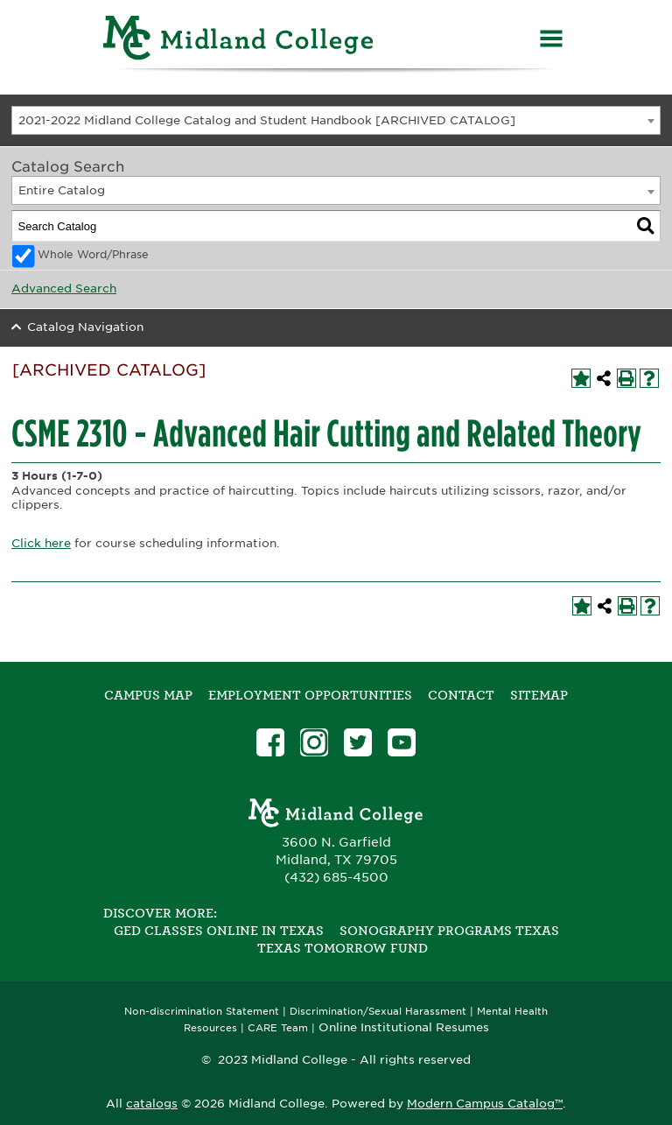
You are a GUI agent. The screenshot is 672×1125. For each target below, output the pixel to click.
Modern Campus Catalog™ (485, 1103)
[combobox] (336, 120)
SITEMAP (539, 695)
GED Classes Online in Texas (219, 931)
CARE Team (278, 1028)
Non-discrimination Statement (201, 1011)
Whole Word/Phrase (93, 255)
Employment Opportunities (310, 695)
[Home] (238, 41)
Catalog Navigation (85, 327)
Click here (41, 543)
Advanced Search (63, 288)
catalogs (152, 1103)
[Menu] (551, 40)
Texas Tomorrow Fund (342, 948)
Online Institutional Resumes (403, 1027)
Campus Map (148, 695)
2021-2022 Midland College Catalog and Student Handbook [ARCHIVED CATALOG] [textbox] (266, 120)
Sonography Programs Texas (449, 931)
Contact (461, 695)
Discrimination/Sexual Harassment (378, 1011)
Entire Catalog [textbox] (61, 190)
